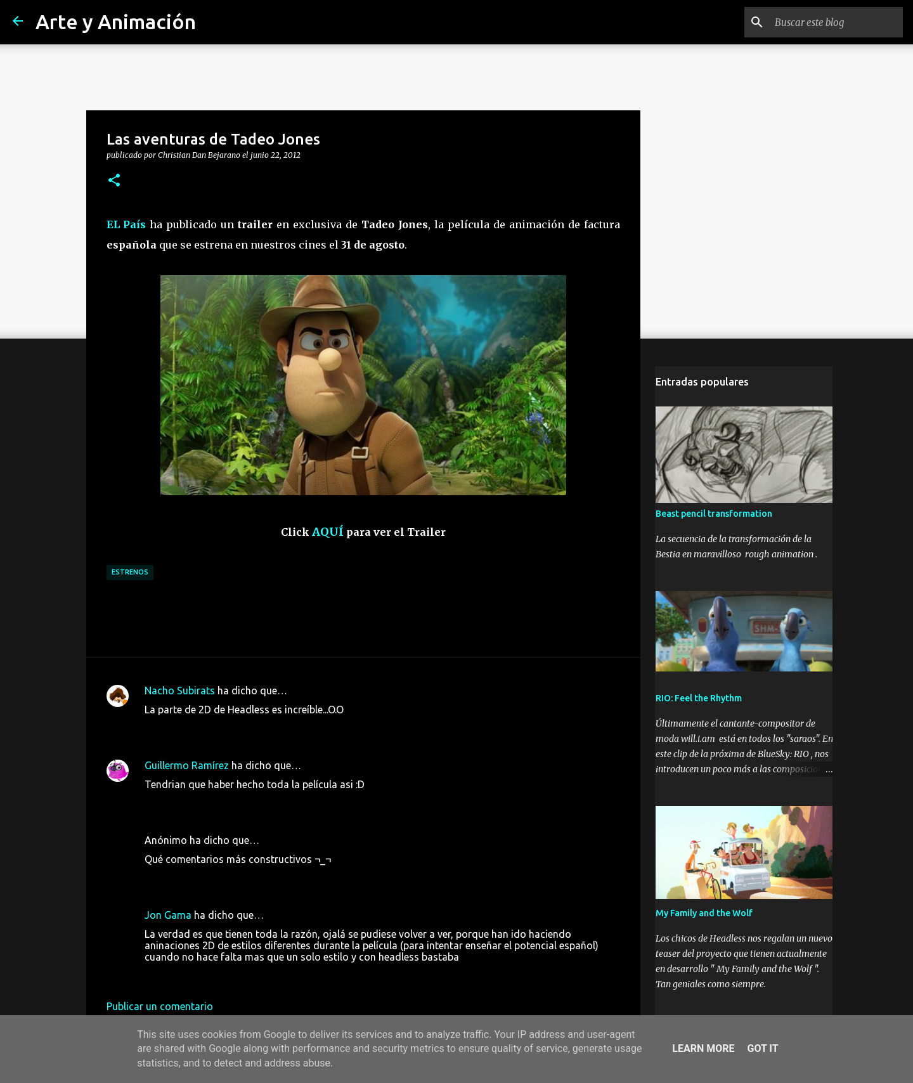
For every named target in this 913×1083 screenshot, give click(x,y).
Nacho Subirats (180, 690)
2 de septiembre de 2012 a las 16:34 (226, 976)
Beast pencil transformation (713, 515)
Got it (762, 1048)
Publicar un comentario (160, 1006)
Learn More (703, 1048)
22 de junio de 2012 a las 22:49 (215, 803)
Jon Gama (168, 915)
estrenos (130, 572)
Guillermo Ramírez (187, 765)
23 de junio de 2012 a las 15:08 (215, 878)
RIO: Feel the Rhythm (698, 699)
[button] (114, 180)
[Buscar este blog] (836, 22)
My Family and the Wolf (703, 914)
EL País (126, 224)
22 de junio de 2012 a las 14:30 (215, 728)
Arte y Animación (116, 21)
